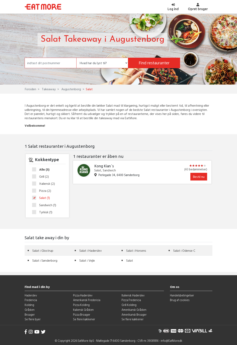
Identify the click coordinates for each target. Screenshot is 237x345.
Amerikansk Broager (134, 314)
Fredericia (31, 300)
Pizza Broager (81, 314)
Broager (30, 314)
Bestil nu (198, 176)
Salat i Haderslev (90, 250)
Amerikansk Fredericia (86, 300)
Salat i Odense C (184, 250)
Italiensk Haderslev (133, 295)
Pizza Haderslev (82, 295)
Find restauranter (154, 63)
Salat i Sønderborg (44, 260)
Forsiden (30, 89)
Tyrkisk (43, 212)
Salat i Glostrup (42, 250)
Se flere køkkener (84, 319)
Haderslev (31, 295)
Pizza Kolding (81, 305)
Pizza (43, 191)
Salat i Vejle (87, 260)
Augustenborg (71, 89)
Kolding (29, 305)
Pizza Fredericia (131, 300)
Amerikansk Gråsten (134, 310)
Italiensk (45, 184)
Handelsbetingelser (182, 295)
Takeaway (48, 89)
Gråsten (30, 310)
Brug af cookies (179, 300)
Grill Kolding (129, 305)
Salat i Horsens (136, 250)
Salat (42, 198)
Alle (42, 169)
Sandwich (45, 205)
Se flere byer (33, 319)
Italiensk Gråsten (83, 310)
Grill (41, 176)
